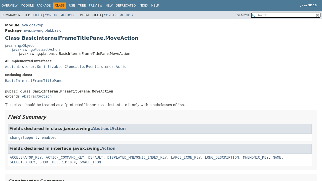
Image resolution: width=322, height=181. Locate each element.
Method (67, 15)
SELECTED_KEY (22, 162)
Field (37, 15)
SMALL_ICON (90, 162)
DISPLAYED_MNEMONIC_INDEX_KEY (137, 157)
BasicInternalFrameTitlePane (33, 81)
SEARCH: (243, 15)
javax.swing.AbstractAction (36, 50)
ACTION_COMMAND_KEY (65, 157)
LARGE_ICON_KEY (186, 157)
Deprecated (126, 5)
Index (143, 5)
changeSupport (23, 137)
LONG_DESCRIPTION (222, 157)
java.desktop (32, 25)
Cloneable (74, 67)
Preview (95, 5)
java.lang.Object (19, 45)
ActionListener (20, 67)
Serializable (49, 67)
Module (27, 5)
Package (44, 5)
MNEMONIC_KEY (255, 157)
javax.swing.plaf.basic (42, 30)
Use (72, 5)
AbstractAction (37, 96)
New (108, 5)
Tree (82, 5)
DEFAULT (95, 157)
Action (122, 67)
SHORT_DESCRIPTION (57, 162)
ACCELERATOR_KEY (26, 157)
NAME (277, 157)
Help (155, 5)
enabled (49, 137)
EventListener (100, 67)
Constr (51, 15)
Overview (10, 5)
